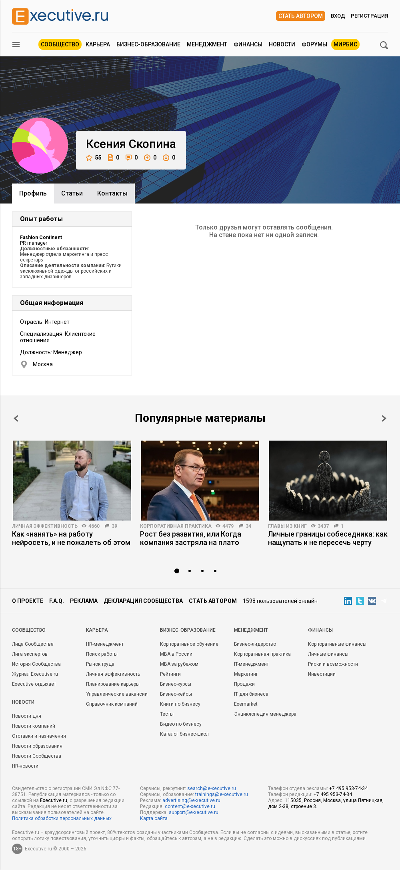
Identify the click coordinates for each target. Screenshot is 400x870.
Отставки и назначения (39, 736)
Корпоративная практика (176, 526)
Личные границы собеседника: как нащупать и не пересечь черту (328, 538)
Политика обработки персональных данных (62, 818)
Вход (338, 16)
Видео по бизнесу (181, 724)
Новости (282, 44)
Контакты (112, 193)
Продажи (244, 684)
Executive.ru (53, 800)
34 (248, 526)
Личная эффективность (45, 526)
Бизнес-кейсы (176, 694)
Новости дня (26, 716)
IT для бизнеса (251, 694)
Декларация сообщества (143, 601)
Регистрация (369, 16)
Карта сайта (154, 818)
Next (384, 418)
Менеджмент (207, 44)
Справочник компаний (112, 704)
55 (94, 158)
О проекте (27, 601)
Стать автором (300, 16)
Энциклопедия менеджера (265, 714)
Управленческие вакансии (117, 694)
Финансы (248, 44)
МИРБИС (345, 44)
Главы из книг (287, 526)
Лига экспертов (30, 654)
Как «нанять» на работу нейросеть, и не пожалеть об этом (71, 538)
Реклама (84, 601)
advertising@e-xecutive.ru (191, 800)
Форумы (314, 44)
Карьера (98, 44)
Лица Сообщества (33, 644)
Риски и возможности (333, 664)
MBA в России (176, 654)
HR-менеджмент (105, 644)
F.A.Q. (56, 601)
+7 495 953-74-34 (348, 788)
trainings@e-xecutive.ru (221, 794)
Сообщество (60, 44)
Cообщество (29, 630)
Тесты (167, 714)
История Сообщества (36, 664)
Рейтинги (170, 674)
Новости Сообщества (36, 756)
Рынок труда (100, 664)
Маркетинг (246, 674)
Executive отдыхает (34, 684)
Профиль (33, 193)
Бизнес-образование (148, 44)
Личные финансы (328, 654)
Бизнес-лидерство (255, 644)
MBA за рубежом (179, 664)
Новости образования (37, 746)
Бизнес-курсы (175, 684)
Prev (16, 418)
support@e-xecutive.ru (193, 812)
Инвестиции (322, 674)
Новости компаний (33, 726)
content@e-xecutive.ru (190, 806)
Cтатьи (72, 193)
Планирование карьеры (113, 684)
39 (114, 526)
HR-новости (25, 766)
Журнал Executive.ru (35, 674)
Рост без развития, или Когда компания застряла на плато (190, 538)
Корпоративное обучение (189, 644)
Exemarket (246, 704)
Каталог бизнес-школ (184, 734)
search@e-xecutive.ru (211, 788)
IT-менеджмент (251, 664)
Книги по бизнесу (180, 704)
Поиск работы (102, 654)
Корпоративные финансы (337, 644)
